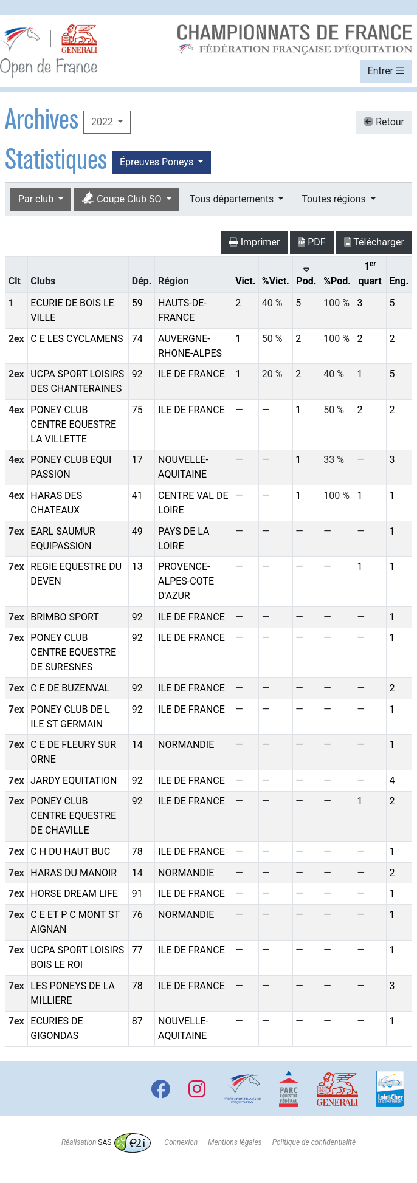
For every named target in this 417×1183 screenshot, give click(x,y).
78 (137, 851)
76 (137, 915)
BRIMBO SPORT (64, 617)
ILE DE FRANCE (191, 374)
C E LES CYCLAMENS (76, 339)
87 (137, 1021)
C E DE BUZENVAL (69, 688)
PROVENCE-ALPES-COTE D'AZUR (186, 581)
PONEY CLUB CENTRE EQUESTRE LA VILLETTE (73, 424)
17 (137, 459)
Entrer (386, 71)
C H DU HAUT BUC (70, 851)
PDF (311, 242)
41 (137, 495)
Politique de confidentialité (314, 1142)
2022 (103, 122)
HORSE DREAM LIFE (74, 893)
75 (137, 410)
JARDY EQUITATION (73, 780)
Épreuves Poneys (158, 162)
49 (137, 531)
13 (137, 566)
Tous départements (233, 199)
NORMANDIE (186, 744)
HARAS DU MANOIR (73, 873)
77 (137, 950)
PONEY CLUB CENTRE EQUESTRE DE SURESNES (73, 652)
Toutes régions (335, 199)
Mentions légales (234, 1142)
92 (137, 374)
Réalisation (106, 1142)
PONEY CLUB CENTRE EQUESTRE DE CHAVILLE (73, 815)
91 (137, 893)
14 (137, 744)
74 (137, 339)
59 (137, 303)
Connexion (181, 1142)
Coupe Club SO (122, 198)
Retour (384, 122)
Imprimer (254, 242)
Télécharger (374, 242)
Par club (37, 199)
